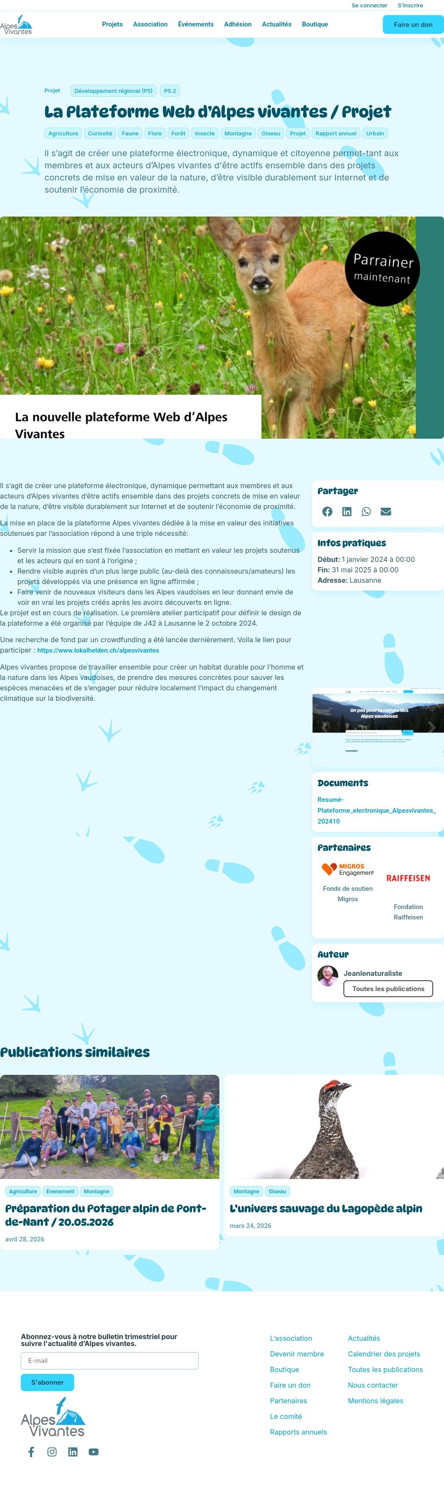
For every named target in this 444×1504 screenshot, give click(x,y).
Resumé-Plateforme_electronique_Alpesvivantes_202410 (376, 810)
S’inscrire (410, 5)
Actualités (276, 24)
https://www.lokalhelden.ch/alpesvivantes (98, 650)
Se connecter (370, 5)
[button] (327, 512)
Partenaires (288, 1400)
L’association (291, 1338)
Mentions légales (375, 1400)
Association (150, 24)
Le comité (286, 1416)
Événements (196, 24)
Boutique (315, 24)
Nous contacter (373, 1385)
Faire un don (290, 1385)
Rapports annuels (298, 1432)
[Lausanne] (378, 639)
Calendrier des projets (384, 1354)
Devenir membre (297, 1354)
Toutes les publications (388, 989)
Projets (112, 24)
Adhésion (237, 24)
